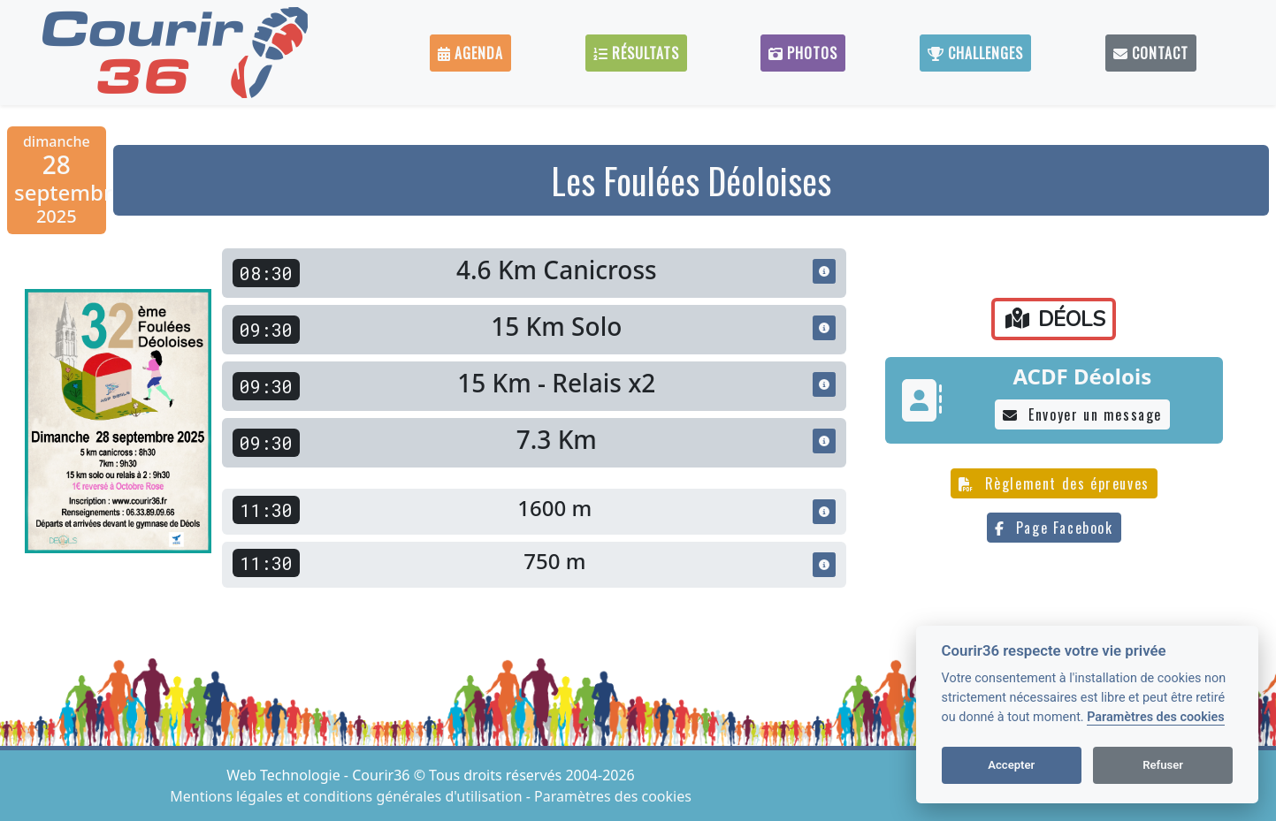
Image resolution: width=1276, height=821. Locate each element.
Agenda (470, 53)
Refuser (1162, 765)
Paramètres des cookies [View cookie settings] (612, 796)
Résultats (636, 53)
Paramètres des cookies (1155, 717)
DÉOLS (1055, 319)
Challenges (975, 53)
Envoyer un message (1082, 414)
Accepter (1011, 765)
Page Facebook (1053, 527)
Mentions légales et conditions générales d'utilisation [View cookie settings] (347, 796)
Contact (1150, 53)
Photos (802, 53)
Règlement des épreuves (1054, 483)
